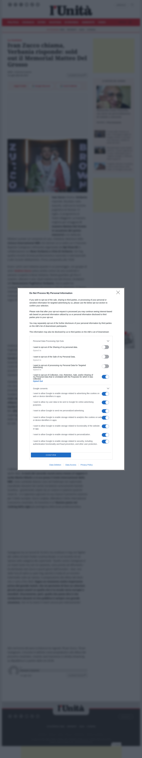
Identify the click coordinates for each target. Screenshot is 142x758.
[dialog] (71, 379)
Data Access (70, 465)
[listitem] (71, 341)
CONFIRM (51, 455)
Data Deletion (55, 465)
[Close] (119, 293)
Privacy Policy (87, 465)
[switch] (105, 347)
